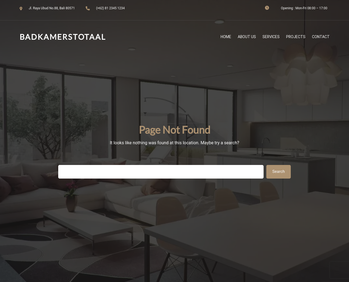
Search (278, 171)
